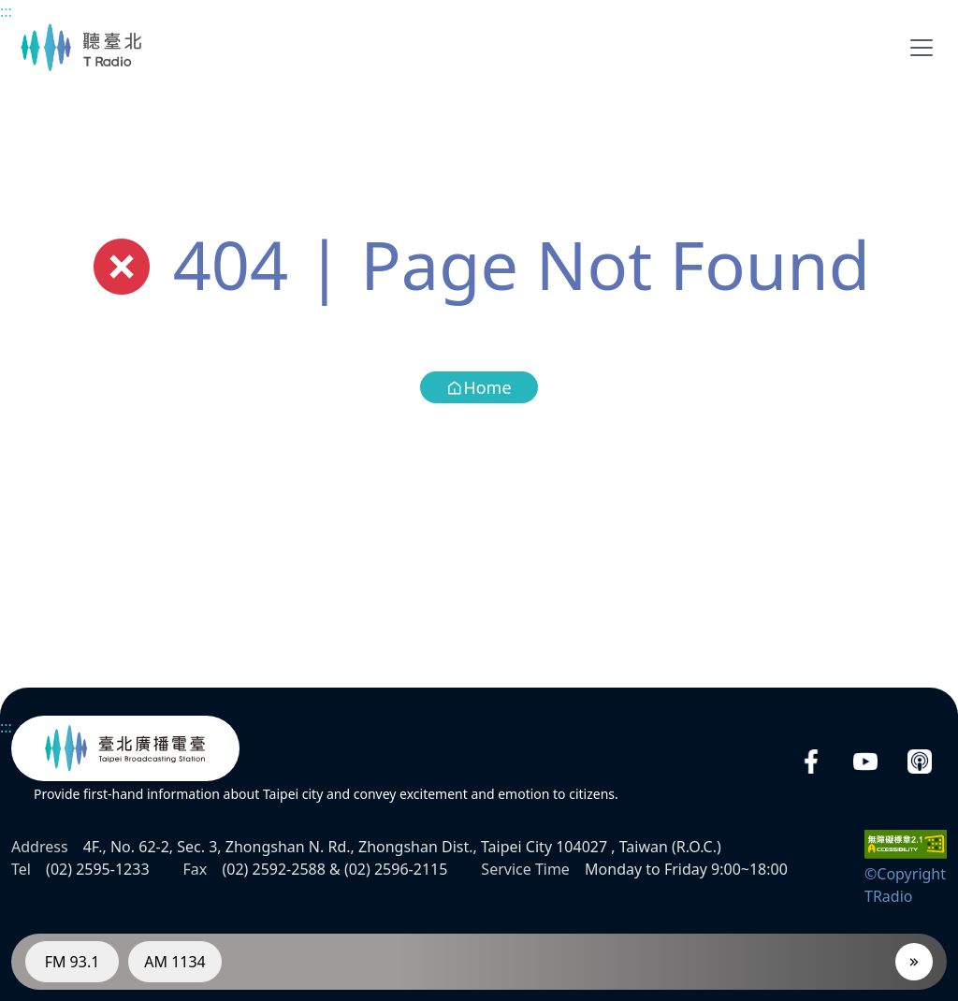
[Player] (914, 961)
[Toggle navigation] (921, 48)
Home (478, 387)
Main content (9, 9)
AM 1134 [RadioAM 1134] (175, 961)
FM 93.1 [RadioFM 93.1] (72, 961)
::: (6, 11)
